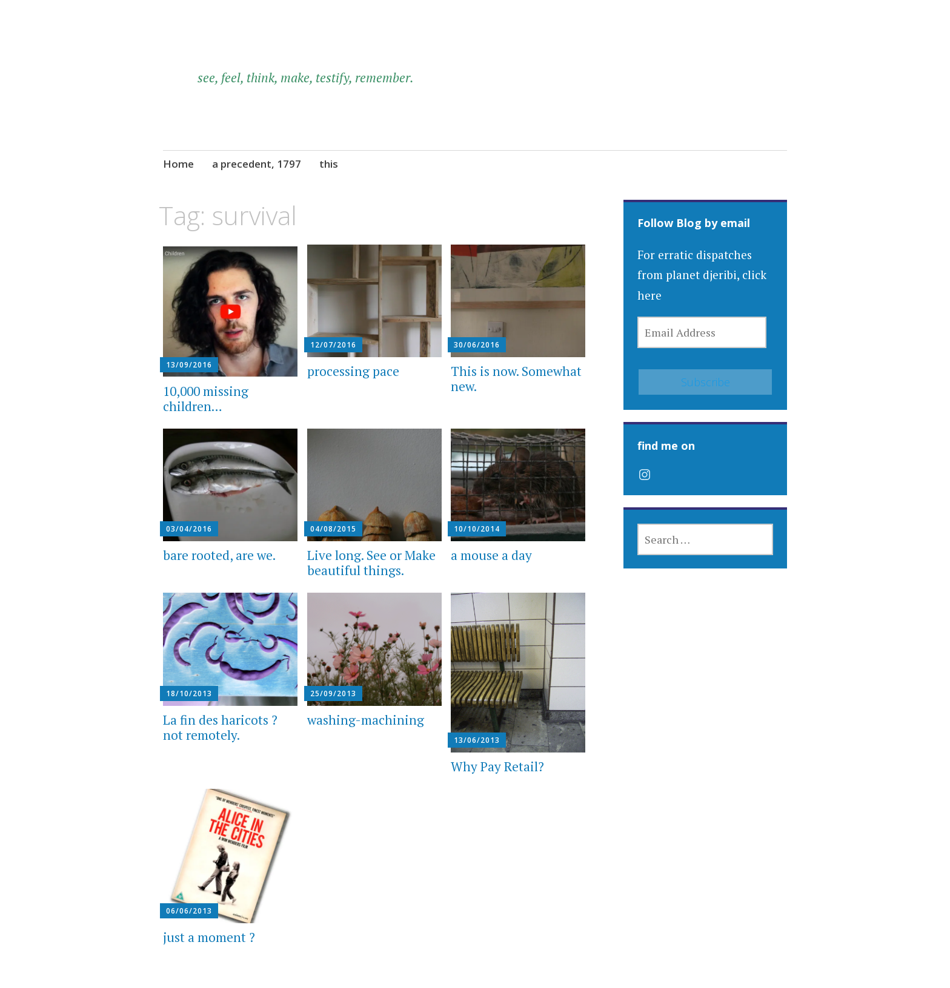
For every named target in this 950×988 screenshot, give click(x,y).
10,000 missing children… (205, 399)
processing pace (353, 371)
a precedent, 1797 (256, 164)
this (328, 164)
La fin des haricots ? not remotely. (220, 727)
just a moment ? (209, 937)
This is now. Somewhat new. (516, 379)
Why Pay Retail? (497, 766)
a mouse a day (491, 555)
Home (178, 164)
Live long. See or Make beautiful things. (371, 563)
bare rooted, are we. (219, 555)
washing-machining (365, 719)
